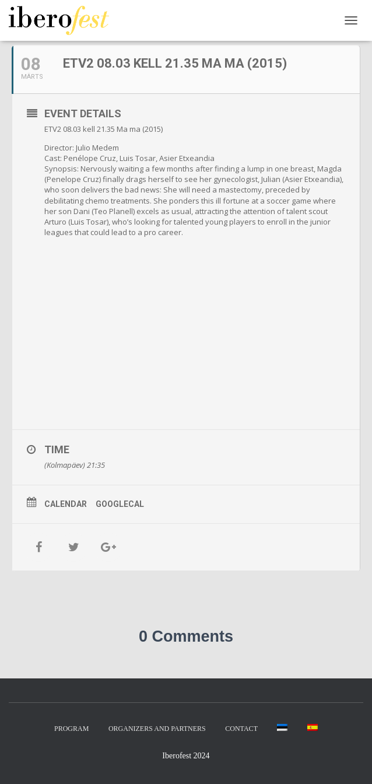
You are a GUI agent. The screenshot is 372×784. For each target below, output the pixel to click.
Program (71, 728)
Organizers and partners (157, 728)
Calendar (65, 504)
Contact (241, 728)
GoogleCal (120, 504)
